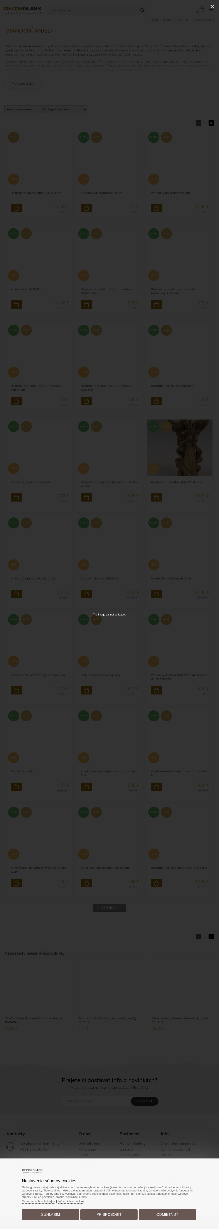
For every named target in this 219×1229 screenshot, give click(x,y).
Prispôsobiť (108, 1215)
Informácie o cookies (71, 1201)
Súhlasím (50, 1215)
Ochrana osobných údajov (38, 1201)
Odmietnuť (167, 1215)
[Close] (212, 6)
